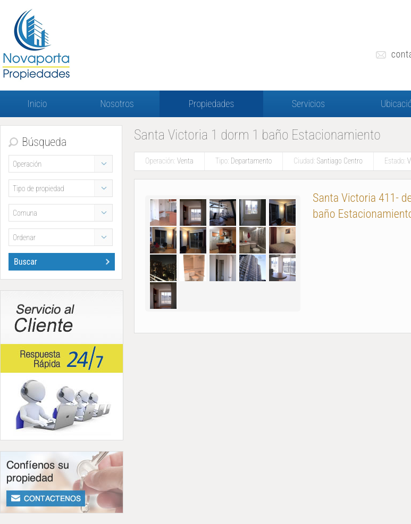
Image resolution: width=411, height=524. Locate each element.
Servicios (308, 103)
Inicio (37, 103)
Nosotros (117, 103)
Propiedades (211, 103)
